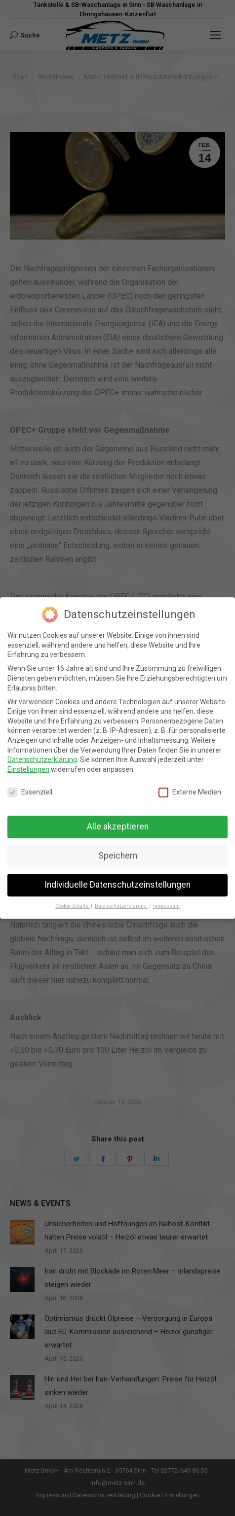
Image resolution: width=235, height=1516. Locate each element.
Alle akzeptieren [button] (118, 826)
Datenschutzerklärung (42, 759)
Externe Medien (189, 792)
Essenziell (29, 792)
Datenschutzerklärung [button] (121, 906)
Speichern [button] (117, 856)
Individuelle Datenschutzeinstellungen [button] (117, 885)
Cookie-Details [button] (72, 906)
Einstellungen (28, 769)
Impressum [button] (166, 906)
